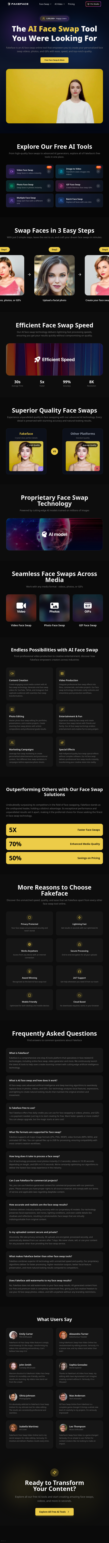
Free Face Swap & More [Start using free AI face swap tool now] (54, 60)
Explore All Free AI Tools (54, 1511)
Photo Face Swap (25, 184)
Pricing (71, 4)
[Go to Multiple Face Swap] (29, 200)
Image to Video (73, 168)
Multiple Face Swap (26, 197)
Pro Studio (93, 4)
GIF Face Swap (73, 184)
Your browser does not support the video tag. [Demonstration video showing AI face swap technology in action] (54, 96)
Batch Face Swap (74, 199)
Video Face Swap (25, 170)
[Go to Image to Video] (79, 171)
